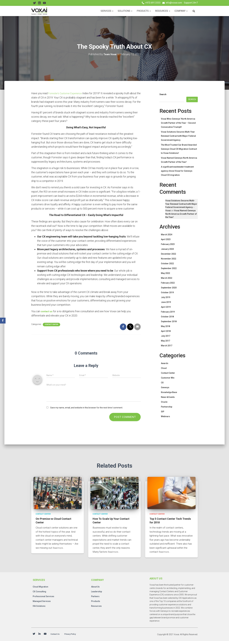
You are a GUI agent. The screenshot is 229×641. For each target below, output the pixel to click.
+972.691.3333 (153, 2)
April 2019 (166, 307)
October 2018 (167, 316)
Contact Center (51, 324)
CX (162, 382)
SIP (162, 411)
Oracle (164, 402)
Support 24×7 (191, 2)
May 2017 (165, 341)
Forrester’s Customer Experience (67, 93)
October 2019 (167, 292)
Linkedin (39, 634)
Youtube (45, 634)
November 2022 (168, 259)
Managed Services (42, 601)
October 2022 (167, 263)
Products (144, 11)
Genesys (165, 387)
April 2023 (166, 239)
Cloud (164, 368)
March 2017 (166, 345)
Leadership (96, 591)
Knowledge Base (169, 392)
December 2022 (168, 254)
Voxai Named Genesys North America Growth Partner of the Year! (181, 213)
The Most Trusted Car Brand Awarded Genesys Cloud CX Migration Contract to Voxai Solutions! (179, 149)
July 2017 (165, 336)
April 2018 (166, 331)
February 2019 (168, 312)
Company (181, 11)
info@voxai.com (174, 2)
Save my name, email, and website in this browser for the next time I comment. (86, 407)
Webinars (165, 416)
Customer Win (167, 378)
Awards (164, 363)
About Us (95, 586)
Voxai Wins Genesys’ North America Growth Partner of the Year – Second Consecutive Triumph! (178, 123)
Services (107, 11)
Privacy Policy (74, 634)
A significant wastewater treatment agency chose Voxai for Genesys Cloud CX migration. (177, 171)
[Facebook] (3, 320)
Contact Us (57, 634)
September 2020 (169, 287)
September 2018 (169, 321)
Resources (162, 11)
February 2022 (168, 283)
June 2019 (166, 302)
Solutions (125, 11)
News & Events (168, 397)
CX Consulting (39, 591)
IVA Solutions (39, 605)
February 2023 (168, 244)
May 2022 (165, 273)
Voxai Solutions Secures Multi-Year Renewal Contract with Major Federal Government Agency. (178, 136)
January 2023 (167, 249)
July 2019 (165, 297)
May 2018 (165, 326)
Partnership (166, 407)
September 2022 (169, 268)
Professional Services (43, 596)
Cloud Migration (40, 586)
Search (162, 94)
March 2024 (166, 234)
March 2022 (166, 278)
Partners (95, 596)
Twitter (34, 634)
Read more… (59, 547)
